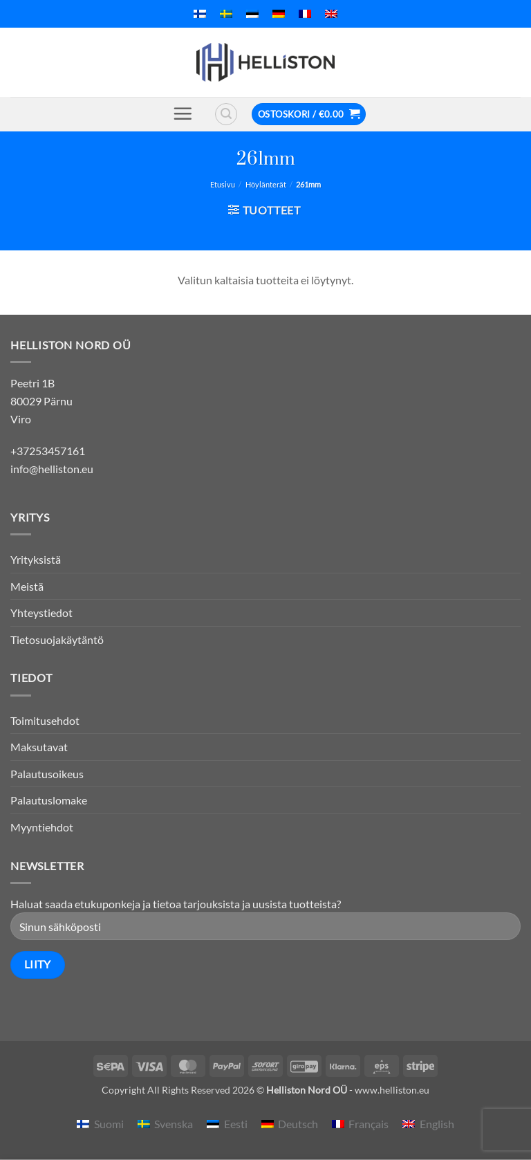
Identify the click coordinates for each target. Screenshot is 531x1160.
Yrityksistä (35, 559)
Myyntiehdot (41, 827)
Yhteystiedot (41, 612)
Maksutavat (39, 746)
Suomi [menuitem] (109, 1123)
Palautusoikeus (47, 773)
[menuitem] (200, 14)
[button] (182, 113)
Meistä (27, 586)
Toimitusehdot (45, 720)
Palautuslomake (48, 800)
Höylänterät (265, 184)
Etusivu (222, 184)
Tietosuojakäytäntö (57, 639)
